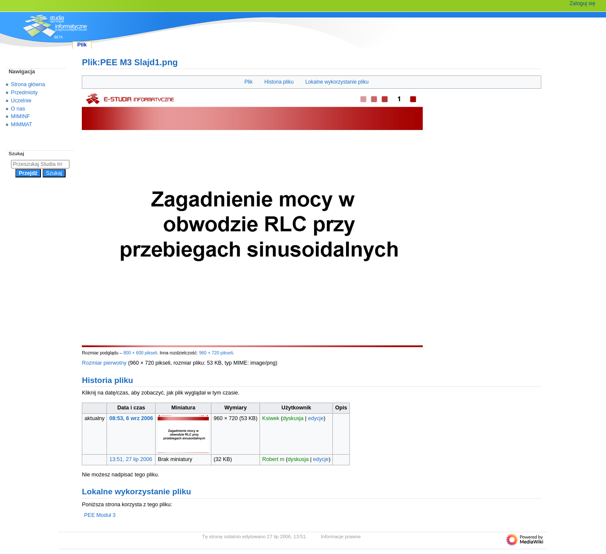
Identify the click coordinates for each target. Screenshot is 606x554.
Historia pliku (279, 82)
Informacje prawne (341, 536)
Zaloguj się (582, 3)
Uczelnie (21, 101)
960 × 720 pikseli (216, 352)
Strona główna (28, 84)
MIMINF (20, 116)
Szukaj (16, 153)
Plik (248, 82)
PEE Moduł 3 (99, 515)
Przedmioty (24, 93)
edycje (316, 418)
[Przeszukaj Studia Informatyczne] (40, 164)
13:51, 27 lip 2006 (131, 459)
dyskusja (293, 418)
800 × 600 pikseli (140, 352)
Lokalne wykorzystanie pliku (337, 82)
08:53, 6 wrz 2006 (131, 418)
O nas (18, 109)
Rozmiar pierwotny (104, 363)
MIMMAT (21, 125)
